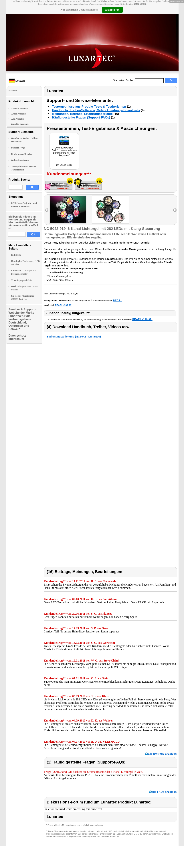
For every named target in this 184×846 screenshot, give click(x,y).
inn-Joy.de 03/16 (64, 165)
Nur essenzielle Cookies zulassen (79, 9)
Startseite (118, 80)
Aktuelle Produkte (19, 108)
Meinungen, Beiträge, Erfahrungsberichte (82, 114)
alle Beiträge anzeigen (162, 753)
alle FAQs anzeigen (164, 791)
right (175, 210)
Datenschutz (139, 4)
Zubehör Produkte (20, 124)
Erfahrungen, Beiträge (21, 154)
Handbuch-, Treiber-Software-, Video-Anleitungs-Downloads (96, 110)
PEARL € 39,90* (63, 305)
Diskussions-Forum (20, 160)
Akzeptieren (112, 9)
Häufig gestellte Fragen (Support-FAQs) (81, 117)
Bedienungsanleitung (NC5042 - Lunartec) (74, 336)
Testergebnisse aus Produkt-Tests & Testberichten (89, 106)
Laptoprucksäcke (21, 280)
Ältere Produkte (18, 113)
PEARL (117, 300)
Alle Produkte (17, 119)
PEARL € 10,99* (142, 319)
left (46, 210)
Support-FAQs (18, 147)
